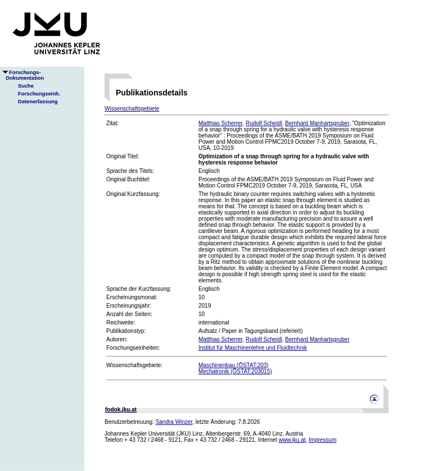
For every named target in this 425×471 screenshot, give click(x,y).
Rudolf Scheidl (264, 123)
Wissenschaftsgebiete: (134, 365)
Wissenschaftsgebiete (132, 109)
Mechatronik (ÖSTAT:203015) (235, 371)
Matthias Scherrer (220, 123)
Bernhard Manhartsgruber (317, 123)
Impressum (322, 440)
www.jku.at (292, 440)
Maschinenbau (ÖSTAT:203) (233, 365)
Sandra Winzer (174, 422)
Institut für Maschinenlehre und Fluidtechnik (252, 348)
